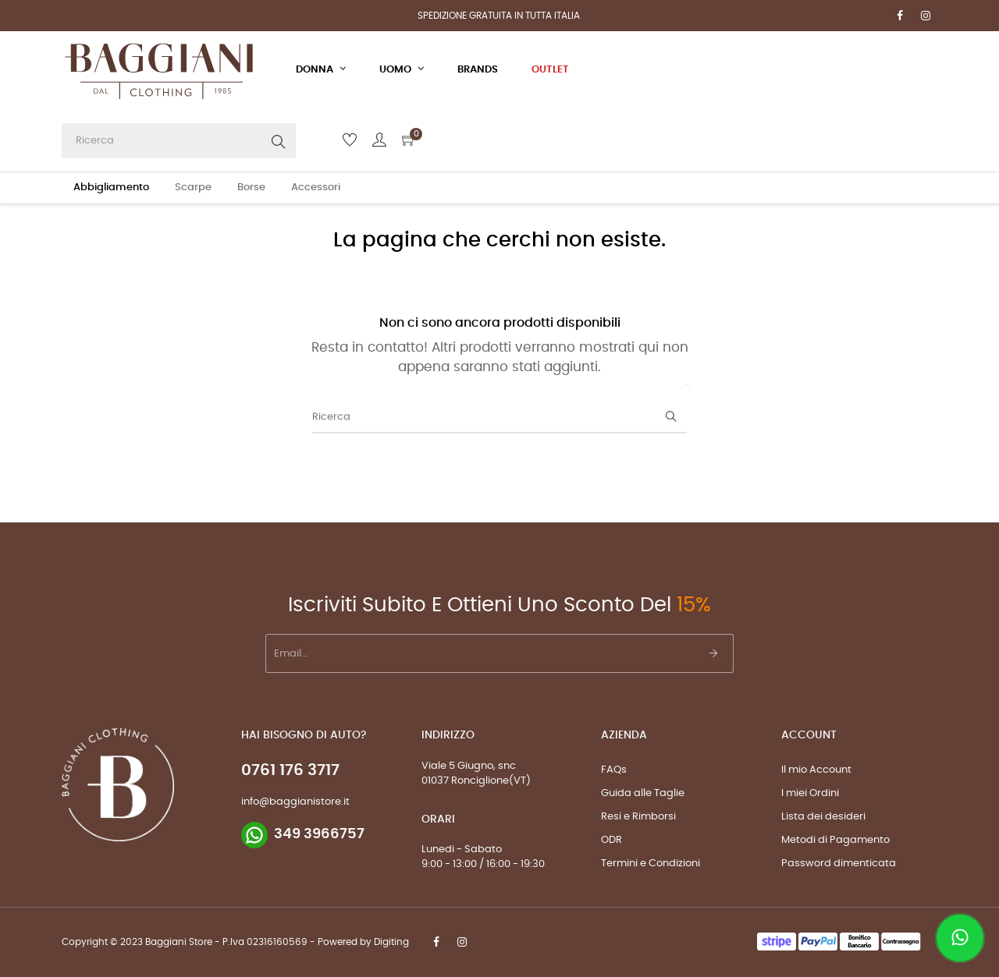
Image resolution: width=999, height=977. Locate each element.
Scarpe (193, 187)
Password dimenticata (838, 863)
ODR (611, 840)
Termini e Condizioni (650, 863)
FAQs (614, 770)
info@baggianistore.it (295, 802)
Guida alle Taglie (642, 793)
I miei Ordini (810, 793)
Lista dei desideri (823, 817)
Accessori (315, 187)
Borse (251, 187)
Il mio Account (816, 770)
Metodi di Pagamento (835, 840)
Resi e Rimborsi (638, 817)
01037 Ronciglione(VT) (476, 781)
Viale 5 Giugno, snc (468, 766)
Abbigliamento (111, 187)
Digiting (391, 942)
